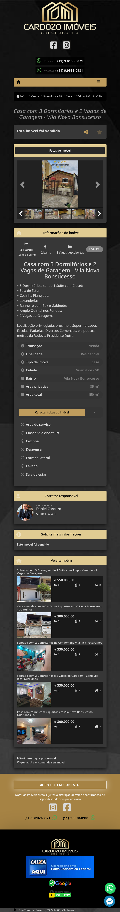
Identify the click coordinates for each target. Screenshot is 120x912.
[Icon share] (53, 45)
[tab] (28, 150)
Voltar (98, 96)
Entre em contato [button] (60, 785)
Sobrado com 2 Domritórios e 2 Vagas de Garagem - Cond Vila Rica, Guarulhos (57, 677)
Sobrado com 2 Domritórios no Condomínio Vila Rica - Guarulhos (59, 642)
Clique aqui (24, 762)
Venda (35, 96)
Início (21, 96)
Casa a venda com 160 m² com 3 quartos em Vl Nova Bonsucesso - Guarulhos (59, 607)
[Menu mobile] (18, 82)
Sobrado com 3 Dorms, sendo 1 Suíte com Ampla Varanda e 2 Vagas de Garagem (57, 571)
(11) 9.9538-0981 (70, 70)
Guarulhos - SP (52, 96)
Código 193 (83, 96)
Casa (69, 96)
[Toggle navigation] (99, 82)
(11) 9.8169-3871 (70, 61)
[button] (23, 184)
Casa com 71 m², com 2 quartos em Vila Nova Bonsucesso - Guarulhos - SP (55, 713)
